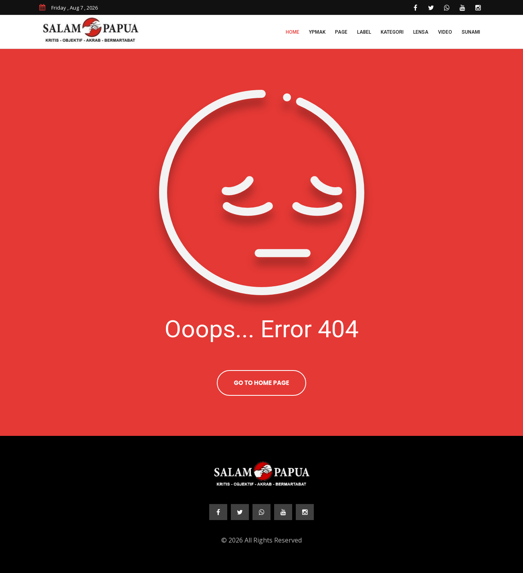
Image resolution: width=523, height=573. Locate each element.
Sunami (471, 32)
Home (292, 32)
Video (445, 32)
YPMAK (317, 32)
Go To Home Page (261, 383)
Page (341, 32)
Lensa (420, 32)
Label (364, 32)
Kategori (392, 32)
